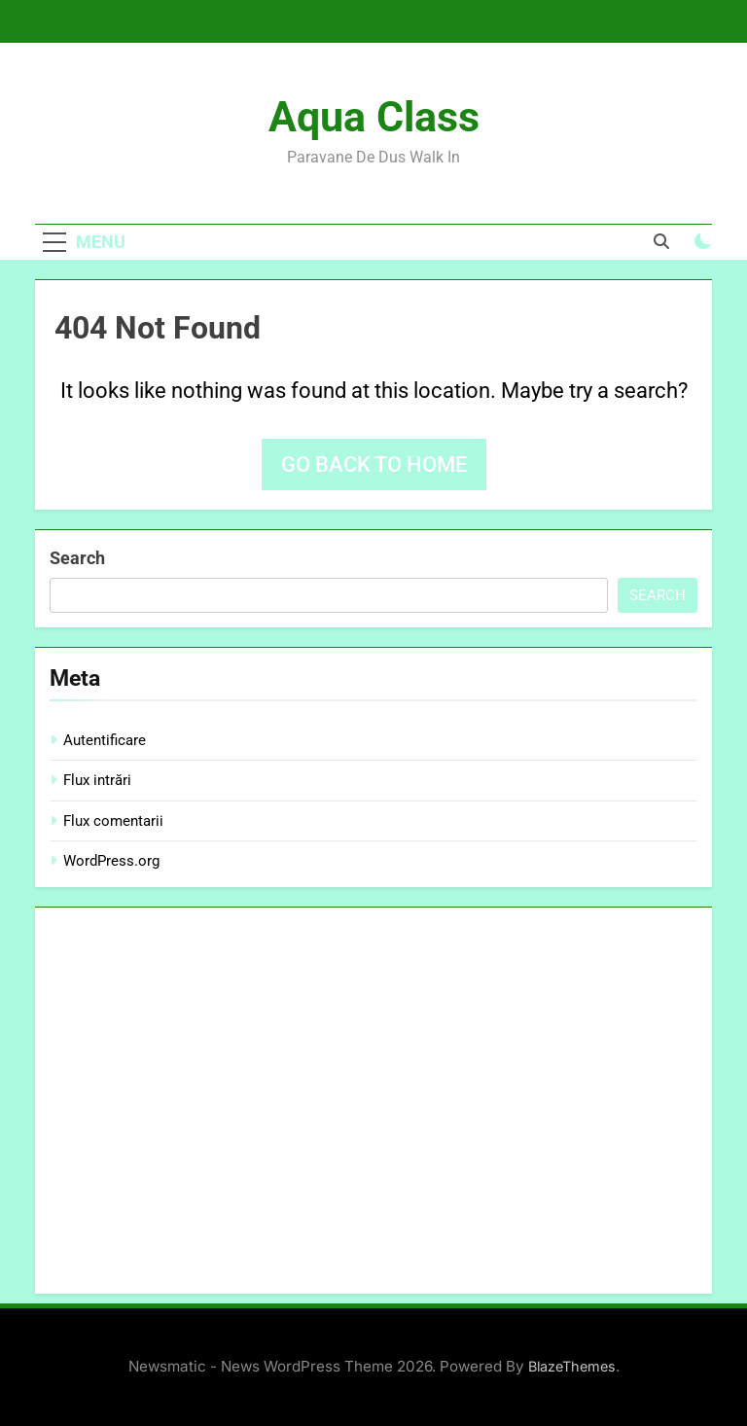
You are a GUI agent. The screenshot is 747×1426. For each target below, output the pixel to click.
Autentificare (104, 740)
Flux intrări (97, 780)
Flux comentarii (113, 821)
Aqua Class (374, 116)
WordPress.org (111, 861)
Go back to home (374, 464)
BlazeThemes (572, 1366)
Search (77, 558)
